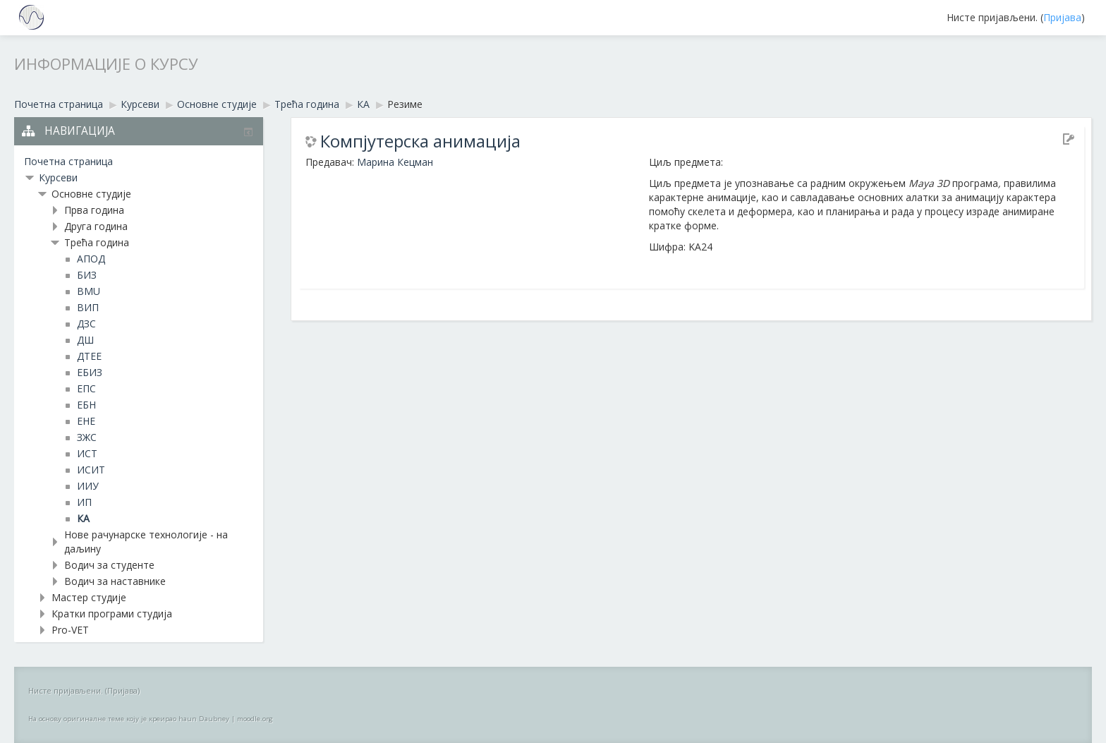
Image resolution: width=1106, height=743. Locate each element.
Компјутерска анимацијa (420, 141)
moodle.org (255, 718)
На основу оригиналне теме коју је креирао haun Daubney (128, 718)
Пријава (1062, 17)
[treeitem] (138, 162)
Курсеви (58, 177)
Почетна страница (68, 161)
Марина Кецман (395, 162)
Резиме (405, 104)
